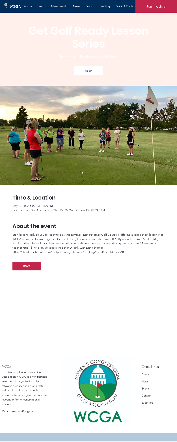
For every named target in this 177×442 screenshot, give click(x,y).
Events (145, 388)
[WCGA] (21, 6)
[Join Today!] (156, 6)
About (145, 374)
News (145, 381)
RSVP (88, 71)
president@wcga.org (23, 411)
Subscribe (147, 402)
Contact (146, 395)
